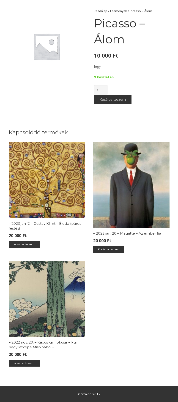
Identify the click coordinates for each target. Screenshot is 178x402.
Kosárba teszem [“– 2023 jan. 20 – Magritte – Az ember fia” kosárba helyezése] (108, 249)
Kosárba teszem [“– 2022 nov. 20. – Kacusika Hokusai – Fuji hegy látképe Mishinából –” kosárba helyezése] (24, 363)
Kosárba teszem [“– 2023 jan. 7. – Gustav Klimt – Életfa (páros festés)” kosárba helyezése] (24, 244)
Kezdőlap (100, 11)
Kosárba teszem (113, 100)
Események (118, 11)
